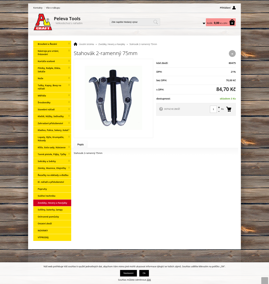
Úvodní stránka (86, 44)
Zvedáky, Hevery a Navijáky (111, 44)
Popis (80, 144)
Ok (144, 273)
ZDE (149, 279)
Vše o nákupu (53, 7)
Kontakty (38, 7)
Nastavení (129, 273)
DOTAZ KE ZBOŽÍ (172, 109)
